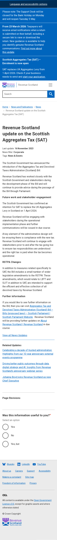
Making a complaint (11, 477)
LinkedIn (26, 464)
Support (31, 471)
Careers (19, 471)
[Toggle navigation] (50, 85)
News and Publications (22, 107)
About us (6, 471)
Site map (29, 477)
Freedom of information (14, 483)
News (38, 107)
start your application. (34, 76)
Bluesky (10, 464)
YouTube (41, 464)
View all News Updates (14, 335)
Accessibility (45, 471)
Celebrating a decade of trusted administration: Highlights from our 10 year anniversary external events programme (27, 354)
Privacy (33, 483)
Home (5, 107)
